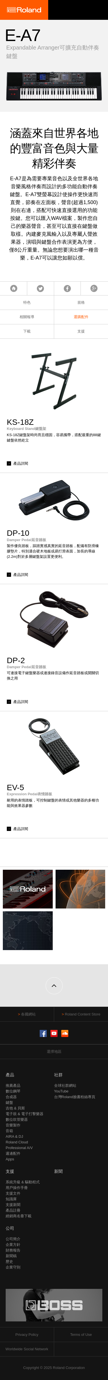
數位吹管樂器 (17, 1119)
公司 (10, 1228)
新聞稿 (11, 1256)
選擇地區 (54, 1051)
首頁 (14, 288)
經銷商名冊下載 (18, 1216)
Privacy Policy (26, 1334)
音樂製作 (13, 1125)
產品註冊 (13, 1210)
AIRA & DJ (14, 1136)
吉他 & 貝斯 (15, 1108)
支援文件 (13, 1193)
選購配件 (81, 317)
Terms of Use (81, 1334)
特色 (27, 302)
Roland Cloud (17, 1142)
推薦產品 (13, 1085)
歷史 (9, 1261)
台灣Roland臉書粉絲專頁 (74, 1097)
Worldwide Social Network (26, 1349)
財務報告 (13, 1250)
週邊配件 (13, 1153)
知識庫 (11, 1199)
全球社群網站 (65, 1085)
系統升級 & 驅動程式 (23, 1182)
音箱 (9, 1131)
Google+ (94, 288)
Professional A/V (19, 1148)
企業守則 (13, 1267)
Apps (10, 1159)
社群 (58, 1074)
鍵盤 (9, 1102)
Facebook (67, 288)
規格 (81, 302)
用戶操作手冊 (17, 1188)
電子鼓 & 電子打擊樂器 (24, 1114)
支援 (81, 331)
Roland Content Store (82, 1014)
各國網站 (28, 1014)
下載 (27, 331)
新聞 (58, 1171)
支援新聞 (13, 1205)
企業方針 (13, 1244)
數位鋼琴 (13, 1091)
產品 (10, 1074)
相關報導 (27, 317)
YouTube (61, 1091)
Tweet (40, 288)
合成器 (11, 1097)
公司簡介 (13, 1239)
